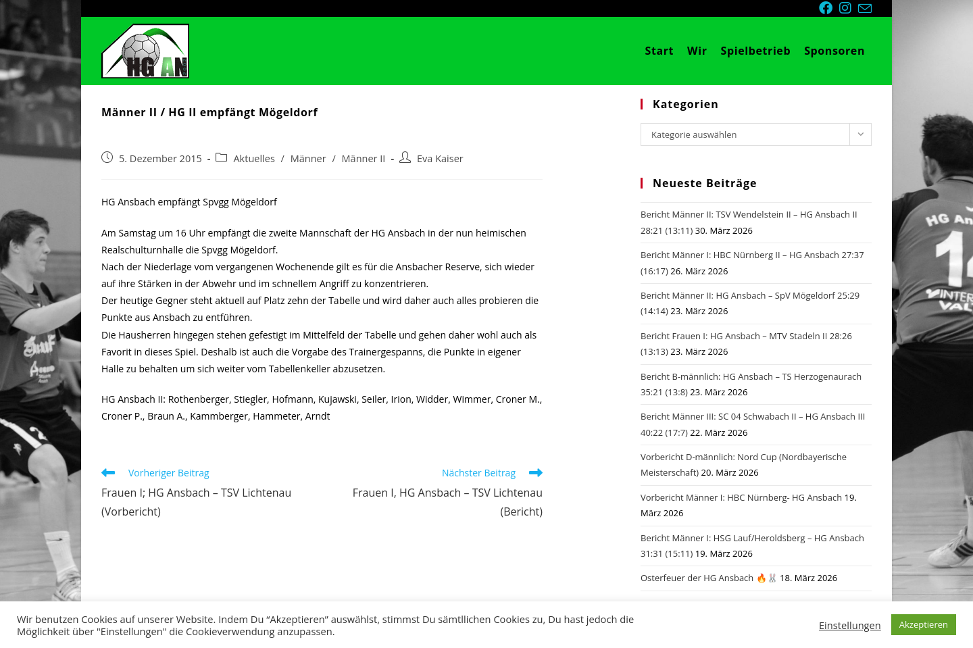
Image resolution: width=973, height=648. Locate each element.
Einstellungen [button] (850, 625)
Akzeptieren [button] (923, 624)
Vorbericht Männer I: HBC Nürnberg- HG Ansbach (741, 497)
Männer (308, 158)
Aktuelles (253, 158)
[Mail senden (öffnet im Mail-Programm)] (865, 8)
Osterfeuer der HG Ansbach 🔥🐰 (709, 578)
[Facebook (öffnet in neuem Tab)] (829, 8)
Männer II (364, 158)
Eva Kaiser (440, 158)
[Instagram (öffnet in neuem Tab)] (848, 8)
